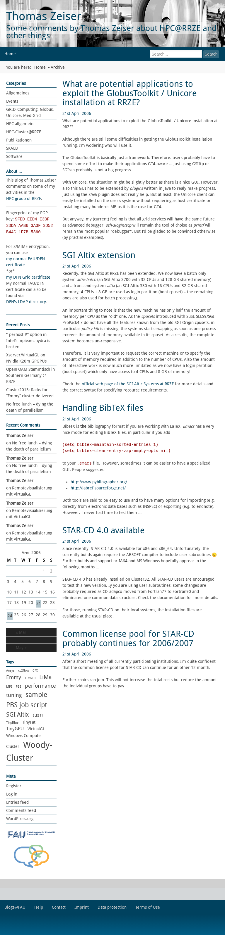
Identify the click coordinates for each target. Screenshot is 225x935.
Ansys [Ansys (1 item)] (10, 670)
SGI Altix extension (98, 255)
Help (38, 907)
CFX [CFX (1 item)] (35, 670)
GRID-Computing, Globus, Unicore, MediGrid (30, 112)
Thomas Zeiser (43, 16)
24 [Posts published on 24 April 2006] (10, 615)
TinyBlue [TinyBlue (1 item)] (12, 722)
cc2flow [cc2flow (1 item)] (23, 670)
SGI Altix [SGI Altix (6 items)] (17, 714)
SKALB (12, 148)
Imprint (81, 907)
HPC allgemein (19, 123)
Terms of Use (147, 907)
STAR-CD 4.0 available (103, 530)
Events (12, 101)
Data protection (112, 907)
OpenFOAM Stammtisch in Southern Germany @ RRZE (30, 375)
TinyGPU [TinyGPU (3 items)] (15, 729)
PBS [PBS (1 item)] (18, 687)
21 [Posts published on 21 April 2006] (38, 603)
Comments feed (21, 810)
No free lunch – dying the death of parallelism (29, 407)
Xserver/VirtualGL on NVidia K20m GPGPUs (26, 358)
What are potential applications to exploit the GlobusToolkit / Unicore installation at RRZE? (129, 93)
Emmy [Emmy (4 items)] (13, 677)
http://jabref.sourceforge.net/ (98, 488)
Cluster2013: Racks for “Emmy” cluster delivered (30, 392)
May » (21, 647)
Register (13, 786)
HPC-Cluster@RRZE (23, 132)
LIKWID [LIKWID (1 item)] (30, 678)
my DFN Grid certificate (28, 277)
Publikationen (19, 140)
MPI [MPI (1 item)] (9, 687)
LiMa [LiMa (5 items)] (45, 677)
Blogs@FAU (14, 907)
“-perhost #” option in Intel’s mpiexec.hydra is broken (28, 340)
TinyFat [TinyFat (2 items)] (28, 722)
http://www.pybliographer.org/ (99, 481)
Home (10, 53)
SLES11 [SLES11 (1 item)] (38, 715)
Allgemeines (17, 93)
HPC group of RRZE (23, 198)
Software (14, 156)
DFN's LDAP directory (26, 301)
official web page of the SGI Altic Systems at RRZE (128, 384)
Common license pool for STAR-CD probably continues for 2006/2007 (128, 638)
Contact (59, 907)
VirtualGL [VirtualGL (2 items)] (36, 729)
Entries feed (17, 802)
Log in (11, 794)
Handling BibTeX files (102, 408)
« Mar (21, 632)
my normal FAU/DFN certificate (25, 261)
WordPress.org (19, 818)
